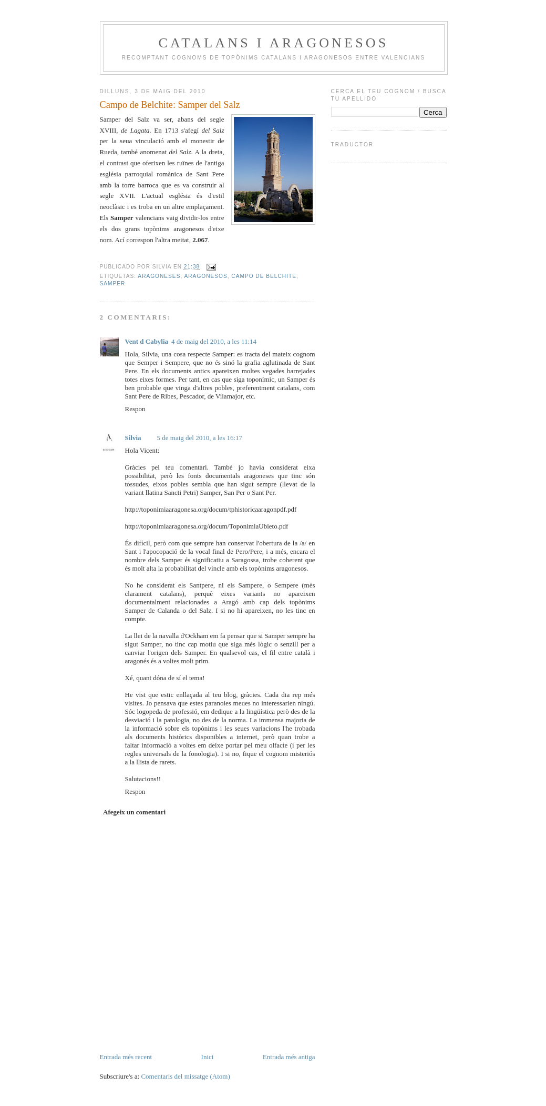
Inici (207, 1057)
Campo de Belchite (263, 276)
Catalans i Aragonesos (274, 43)
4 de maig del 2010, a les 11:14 (213, 341)
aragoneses (159, 276)
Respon (135, 409)
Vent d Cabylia (147, 341)
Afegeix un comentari (134, 812)
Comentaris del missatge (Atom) (185, 1076)
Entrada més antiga (289, 1057)
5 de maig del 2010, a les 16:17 (199, 438)
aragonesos (206, 276)
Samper (113, 283)
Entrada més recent (126, 1057)
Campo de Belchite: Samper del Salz (170, 104)
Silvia (133, 438)
